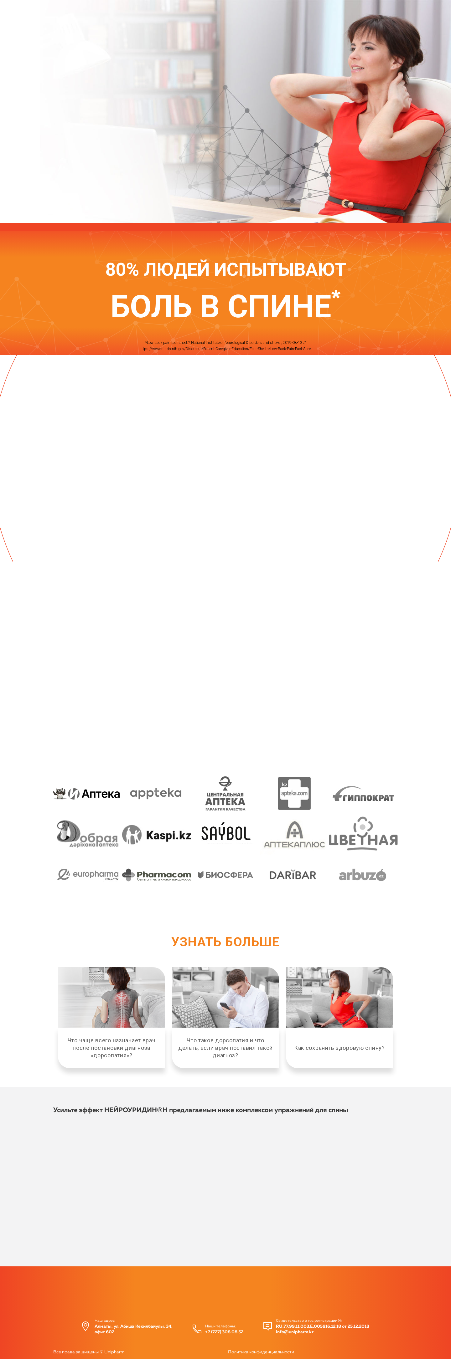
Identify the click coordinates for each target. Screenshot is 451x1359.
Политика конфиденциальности (261, 1352)
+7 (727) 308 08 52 (224, 1332)
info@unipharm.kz (295, 1332)
